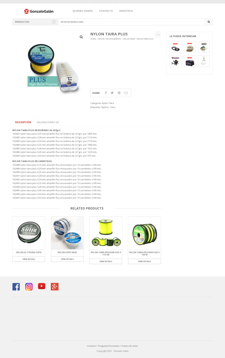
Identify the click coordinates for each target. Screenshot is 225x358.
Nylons (105, 107)
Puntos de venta (130, 345)
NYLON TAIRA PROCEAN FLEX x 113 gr (106, 253)
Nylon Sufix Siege (67, 252)
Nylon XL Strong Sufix (28, 252)
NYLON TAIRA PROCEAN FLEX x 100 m (144, 253)
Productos (35, 21)
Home (93, 39)
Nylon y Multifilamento (109, 39)
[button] (81, 37)
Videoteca (126, 10)
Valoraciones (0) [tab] (48, 122)
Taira (112, 107)
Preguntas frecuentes (108, 345)
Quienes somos (83, 10)
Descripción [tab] (23, 122)
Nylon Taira (129, 39)
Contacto (106, 10)
